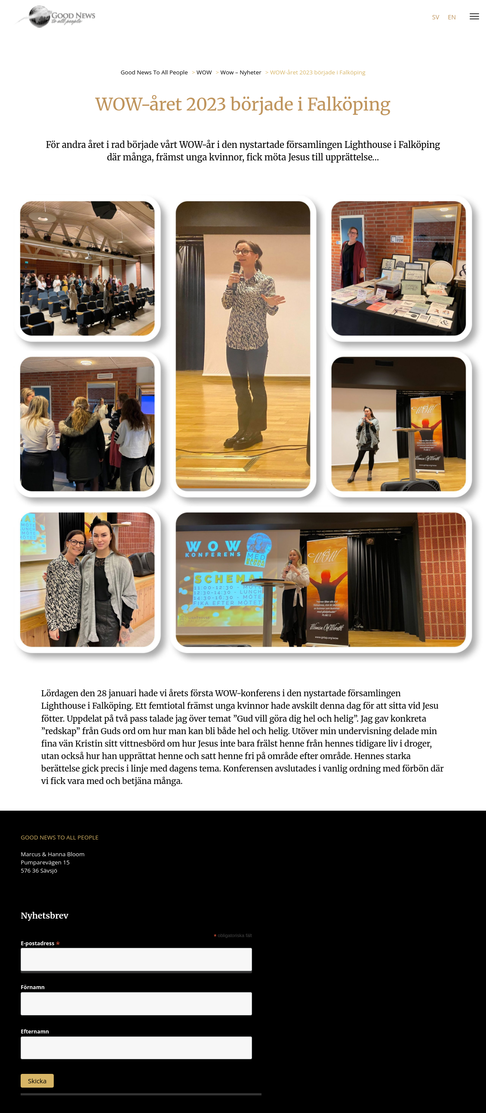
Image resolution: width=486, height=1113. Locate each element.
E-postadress (40, 943)
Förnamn (33, 987)
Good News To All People (154, 72)
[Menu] (472, 16)
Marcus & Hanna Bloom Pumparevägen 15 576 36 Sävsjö (52, 862)
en (452, 17)
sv (435, 17)
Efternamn (35, 1031)
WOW (204, 72)
